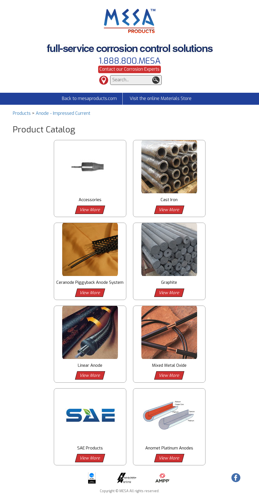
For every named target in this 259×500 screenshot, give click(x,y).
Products (22, 113)
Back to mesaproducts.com (89, 98)
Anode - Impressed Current (63, 113)
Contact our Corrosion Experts (129, 69)
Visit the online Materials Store (161, 98)
